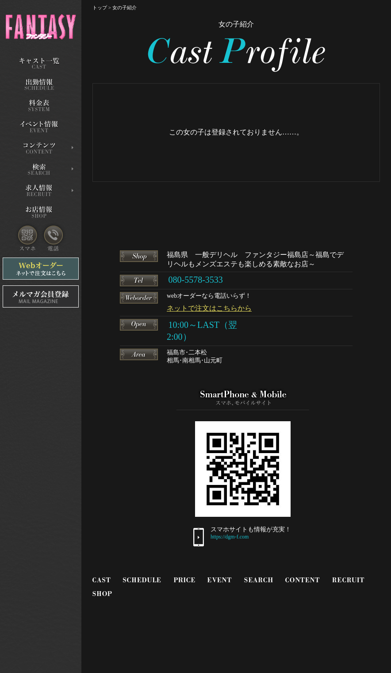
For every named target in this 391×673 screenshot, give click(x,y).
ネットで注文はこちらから (209, 308)
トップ (99, 7)
